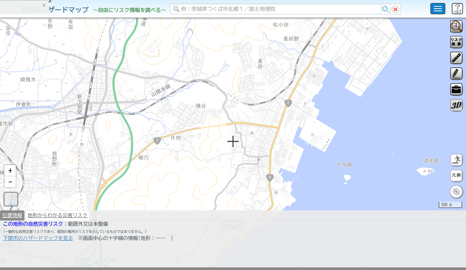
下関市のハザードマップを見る (38, 257)
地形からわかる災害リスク (57, 234)
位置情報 (12, 234)
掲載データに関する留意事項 (41, 127)
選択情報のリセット (79, 148)
